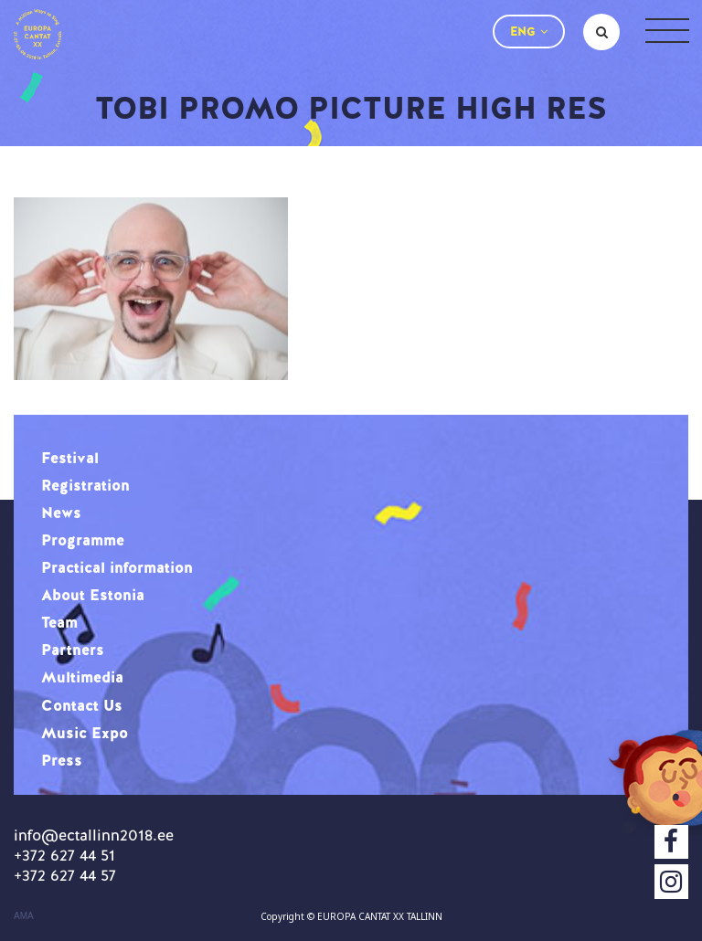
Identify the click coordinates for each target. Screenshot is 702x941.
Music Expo (84, 733)
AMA (24, 916)
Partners (72, 650)
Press (61, 760)
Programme (82, 540)
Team (59, 622)
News (61, 512)
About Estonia (92, 595)
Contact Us (81, 705)
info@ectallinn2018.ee (94, 835)
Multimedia (82, 677)
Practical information (117, 567)
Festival (70, 458)
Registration (85, 485)
